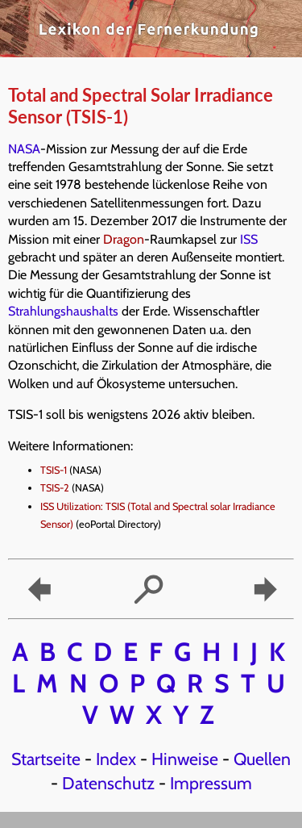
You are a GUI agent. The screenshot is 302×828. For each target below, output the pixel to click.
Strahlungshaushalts (63, 311)
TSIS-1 (53, 470)
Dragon (123, 239)
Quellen (262, 758)
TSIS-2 (54, 488)
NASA (24, 149)
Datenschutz (108, 782)
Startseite (46, 758)
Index (116, 758)
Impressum (211, 782)
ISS (249, 239)
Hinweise (184, 758)
